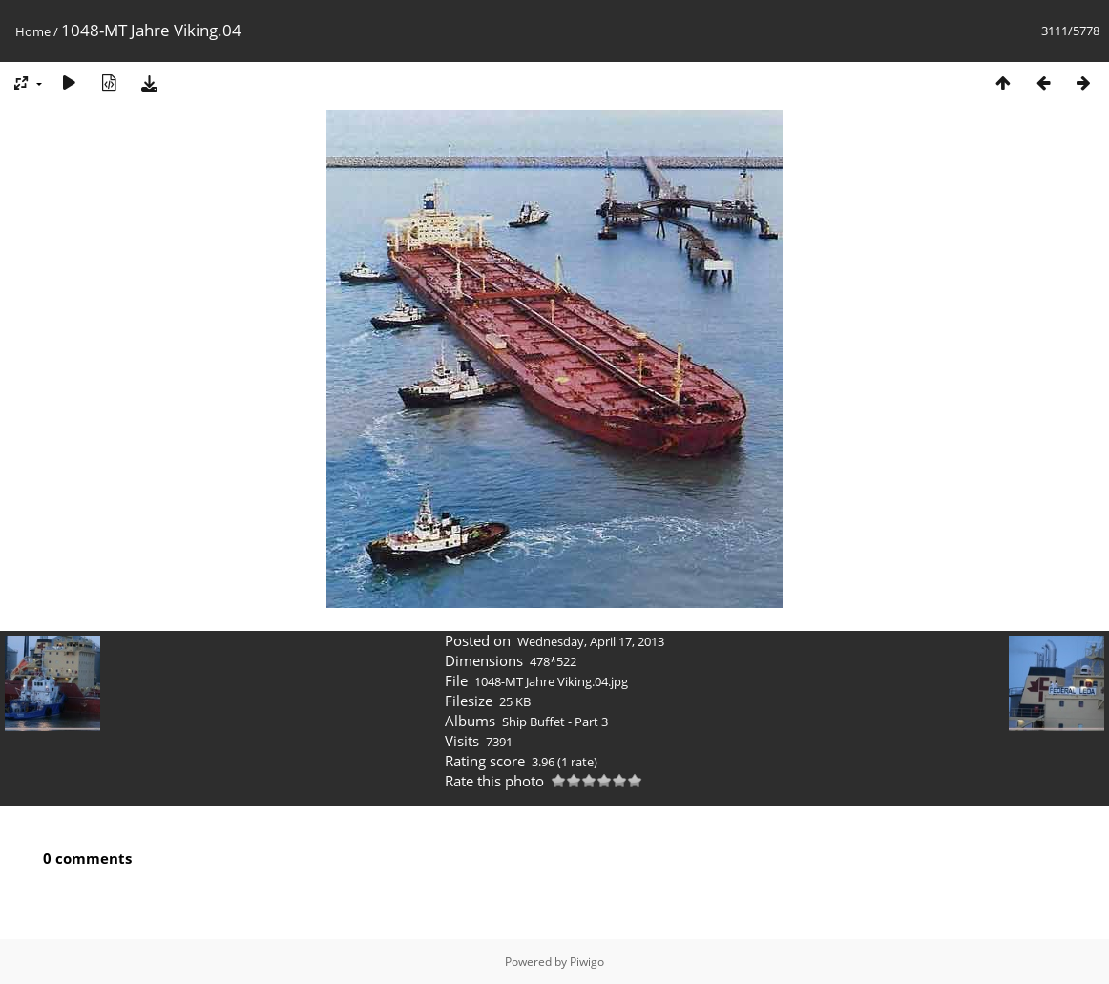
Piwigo (587, 961)
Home (33, 31)
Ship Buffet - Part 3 (555, 721)
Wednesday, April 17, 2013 (590, 641)
